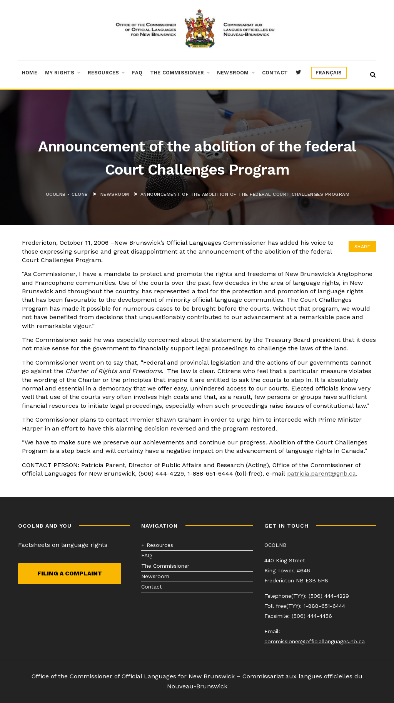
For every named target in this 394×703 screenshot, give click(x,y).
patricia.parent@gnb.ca (321, 473)
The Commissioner (179, 73)
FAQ (137, 73)
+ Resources (157, 545)
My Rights (62, 73)
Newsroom (235, 73)
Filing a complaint (69, 573)
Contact (275, 73)
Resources (106, 73)
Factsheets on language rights (62, 544)
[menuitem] (329, 73)
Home (29, 73)
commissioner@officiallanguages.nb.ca (314, 641)
